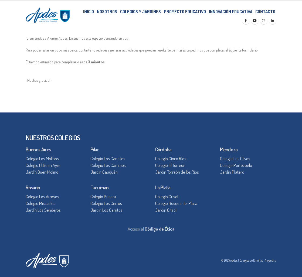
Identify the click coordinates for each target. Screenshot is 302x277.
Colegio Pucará (103, 196)
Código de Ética (160, 229)
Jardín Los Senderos (43, 210)
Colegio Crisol (166, 196)
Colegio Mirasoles (40, 203)
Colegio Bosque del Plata (176, 203)
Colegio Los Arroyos (42, 196)
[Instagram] (263, 20)
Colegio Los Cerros (106, 203)
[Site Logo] (48, 15)
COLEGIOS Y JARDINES (140, 11)
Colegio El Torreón (170, 165)
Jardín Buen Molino (42, 172)
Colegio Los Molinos (42, 158)
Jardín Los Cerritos (106, 210)
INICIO (88, 11)
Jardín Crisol (166, 210)
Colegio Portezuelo (236, 165)
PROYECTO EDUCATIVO (185, 11)
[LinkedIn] (272, 20)
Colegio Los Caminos (108, 165)
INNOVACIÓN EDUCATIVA (230, 11)
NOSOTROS (107, 11)
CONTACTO (265, 11)
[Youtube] (255, 20)
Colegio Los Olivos (235, 158)
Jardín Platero (232, 172)
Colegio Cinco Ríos (170, 158)
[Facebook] (246, 20)
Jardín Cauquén (104, 172)
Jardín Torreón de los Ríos (177, 172)
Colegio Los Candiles (107, 158)
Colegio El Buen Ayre (43, 165)
